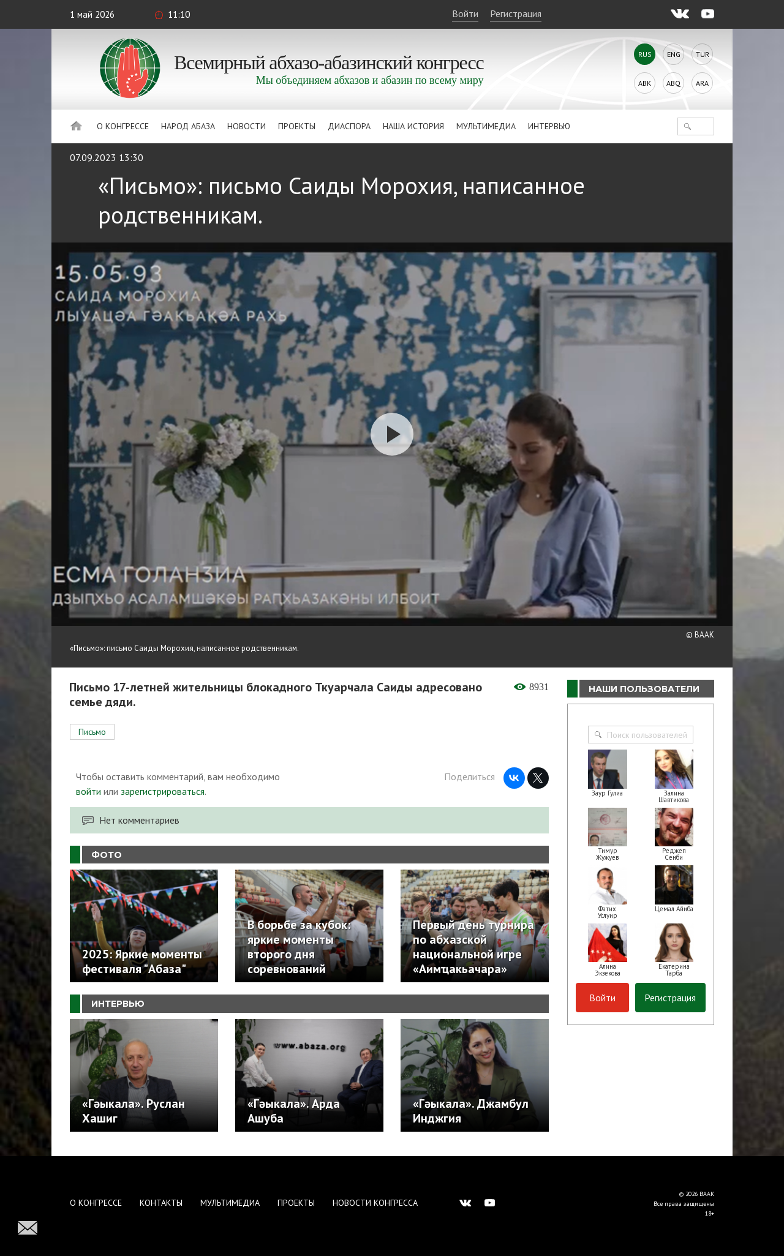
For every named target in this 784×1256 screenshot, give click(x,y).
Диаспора (349, 126)
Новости (246, 126)
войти (88, 791)
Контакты (161, 1202)
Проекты (296, 126)
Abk (644, 83)
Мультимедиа (486, 126)
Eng (673, 54)
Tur (702, 54)
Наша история (413, 126)
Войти (465, 13)
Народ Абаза (188, 126)
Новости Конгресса (375, 1202)
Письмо (92, 731)
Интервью (549, 126)
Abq (673, 83)
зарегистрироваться (163, 791)
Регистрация (515, 13)
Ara (702, 83)
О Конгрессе (123, 126)
